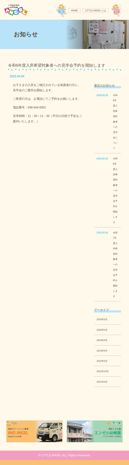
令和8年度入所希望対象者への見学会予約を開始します (115, 190)
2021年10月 (103, 371)
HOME (74, 10)
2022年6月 (102, 361)
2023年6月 (102, 350)
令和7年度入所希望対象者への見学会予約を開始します (115, 264)
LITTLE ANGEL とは (95, 10)
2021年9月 (102, 381)
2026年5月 (102, 319)
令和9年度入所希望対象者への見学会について (115, 122)
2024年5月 (102, 340)
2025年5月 (102, 330)
